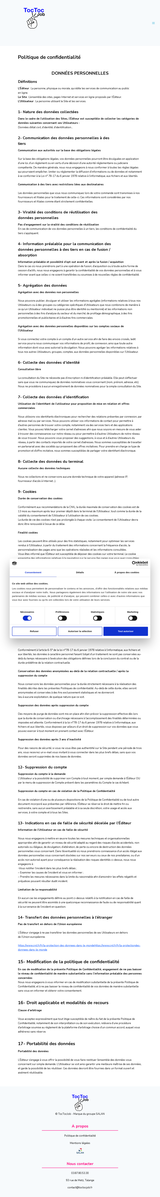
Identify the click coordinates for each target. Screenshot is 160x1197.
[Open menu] (153, 23)
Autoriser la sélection (80, 631)
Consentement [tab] (33, 572)
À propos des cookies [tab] (127, 572)
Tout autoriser (126, 631)
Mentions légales (80, 1143)
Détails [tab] (80, 572)
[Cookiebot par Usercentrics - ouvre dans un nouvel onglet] (134, 563)
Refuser (34, 631)
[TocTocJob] (35, 23)
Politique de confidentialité (80, 1136)
